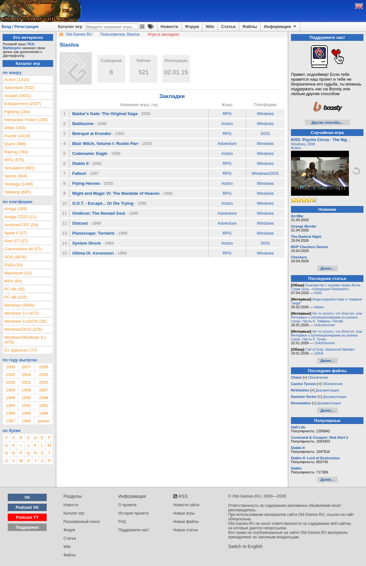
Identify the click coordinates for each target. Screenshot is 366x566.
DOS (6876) (15, 257)
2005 (10, 374)
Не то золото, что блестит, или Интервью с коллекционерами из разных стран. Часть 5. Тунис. (326, 335)
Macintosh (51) (18, 273)
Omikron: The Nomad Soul (98, 213)
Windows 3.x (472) (21, 313)
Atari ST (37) (16, 240)
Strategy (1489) (18, 184)
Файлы (249, 26)
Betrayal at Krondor (91, 133)
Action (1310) (16, 79)
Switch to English (245, 546)
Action (227, 123)
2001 (26, 382)
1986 (26, 420)
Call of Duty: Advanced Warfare (329, 349)
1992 (26, 405)
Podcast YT (27, 517)
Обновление (318, 377)
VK (27, 497)
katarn (319, 307)
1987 (10, 420)
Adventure (227, 143)
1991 (43, 405)
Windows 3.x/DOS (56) (25, 321)
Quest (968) (15, 143)
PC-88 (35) (14, 289)
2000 (43, 382)
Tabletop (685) (17, 192)
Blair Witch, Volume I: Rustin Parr (105, 143)
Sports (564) (15, 176)
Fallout (79, 173)
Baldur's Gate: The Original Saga (104, 113)
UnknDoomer (324, 325)
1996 (10, 397)
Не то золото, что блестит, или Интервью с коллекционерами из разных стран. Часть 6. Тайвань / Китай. (326, 317)
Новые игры (184, 513)
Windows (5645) (19, 305)
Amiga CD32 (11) (20, 216)
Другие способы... (327, 122)
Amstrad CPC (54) (21, 224)
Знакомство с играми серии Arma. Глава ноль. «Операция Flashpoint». (326, 287)
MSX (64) (13, 281)
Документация (327, 390)
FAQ (122, 521)
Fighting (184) (17, 111)
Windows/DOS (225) (23, 329)
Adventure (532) (19, 87)
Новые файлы (186, 521)
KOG (318, 293)
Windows (265, 113)
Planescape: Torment (93, 233)
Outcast (80, 223)
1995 (26, 397)
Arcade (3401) (17, 95)
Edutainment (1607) (22, 103)
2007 (26, 366)
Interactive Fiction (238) (26, 119)
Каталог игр (70, 26)
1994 (43, 397)
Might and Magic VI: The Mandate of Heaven (115, 193)
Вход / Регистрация (20, 26)
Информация (280, 26)
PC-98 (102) (15, 297)
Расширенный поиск (81, 521)
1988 (43, 413)
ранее (43, 420)
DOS (265, 133)
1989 (26, 413)
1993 (10, 405)
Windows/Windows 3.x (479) (25, 340)
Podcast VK (27, 507)
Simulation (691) (19, 168)
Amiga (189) (15, 208)
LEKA (318, 353)
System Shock (86, 243)
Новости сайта (186, 505)
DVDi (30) (13, 265)
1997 (43, 390)
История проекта (133, 513)
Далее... (327, 268)
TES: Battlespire (19, 46)
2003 (43, 374)
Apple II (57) (15, 232)
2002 (10, 382)
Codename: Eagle (89, 153)
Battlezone (82, 123)
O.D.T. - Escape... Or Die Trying (102, 203)
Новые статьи (185, 530)
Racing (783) (16, 151)
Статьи (228, 26)
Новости (169, 26)
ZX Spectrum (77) (20, 350)
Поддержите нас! (133, 530)
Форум (192, 26)
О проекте (127, 505)
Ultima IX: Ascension (93, 253)
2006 (43, 366)
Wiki (210, 26)
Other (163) (14, 127)
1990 (10, 413)
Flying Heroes (86, 183)
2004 (26, 374)
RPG (226, 113)
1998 (26, 390)
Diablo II (80, 163)
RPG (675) (14, 159)
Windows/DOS (265, 173)
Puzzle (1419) (17, 135)
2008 (10, 366)
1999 (10, 390)
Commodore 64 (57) (23, 249)
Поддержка (27, 527)
